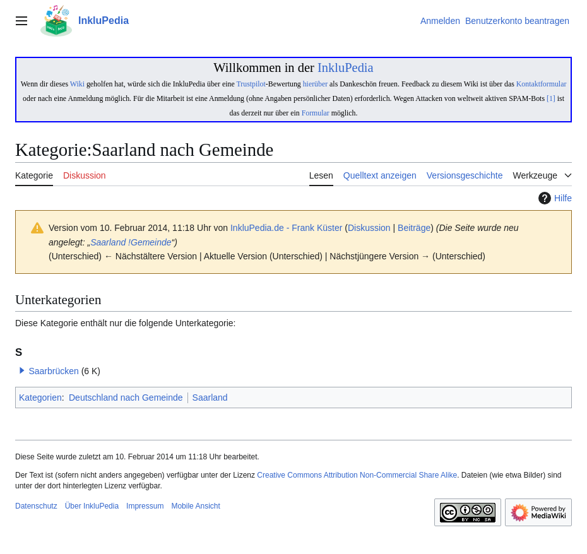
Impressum (144, 506)
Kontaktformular (541, 84)
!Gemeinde (149, 242)
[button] (22, 370)
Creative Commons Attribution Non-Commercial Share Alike (357, 475)
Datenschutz (36, 506)
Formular (315, 113)
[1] (551, 98)
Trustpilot (251, 84)
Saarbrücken (53, 371)
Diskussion (369, 228)
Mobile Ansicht (195, 506)
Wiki (77, 84)
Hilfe (553, 198)
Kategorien (40, 397)
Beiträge (414, 228)
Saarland (108, 242)
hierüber (315, 84)
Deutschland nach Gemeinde (126, 397)
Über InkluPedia (92, 506)
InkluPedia (345, 67)
